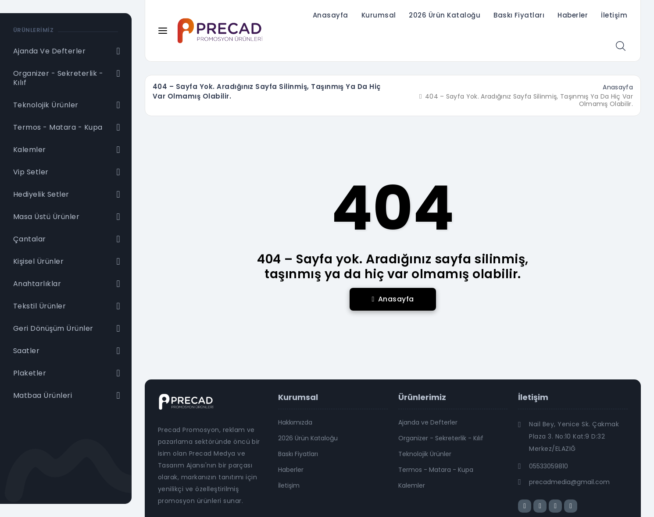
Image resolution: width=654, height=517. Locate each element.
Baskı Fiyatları (518, 15)
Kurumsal (378, 15)
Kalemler (411, 485)
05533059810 (548, 466)
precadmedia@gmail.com (569, 482)
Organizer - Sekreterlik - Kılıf (440, 438)
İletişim (614, 15)
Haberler (573, 15)
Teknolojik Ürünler (424, 454)
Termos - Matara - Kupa (435, 469)
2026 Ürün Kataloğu (444, 15)
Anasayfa (330, 15)
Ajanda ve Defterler (427, 422)
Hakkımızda (295, 422)
